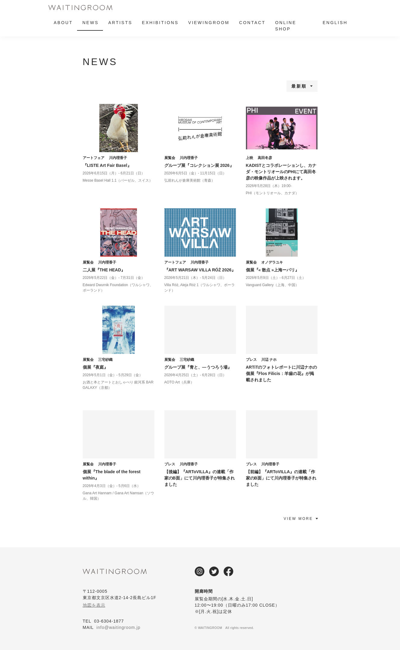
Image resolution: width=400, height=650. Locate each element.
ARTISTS (120, 22)
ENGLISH (335, 22)
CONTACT (252, 22)
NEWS (90, 22)
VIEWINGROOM (208, 22)
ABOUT (63, 22)
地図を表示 (94, 605)
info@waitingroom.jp (118, 627)
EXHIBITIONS (160, 22)
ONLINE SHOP (285, 25)
